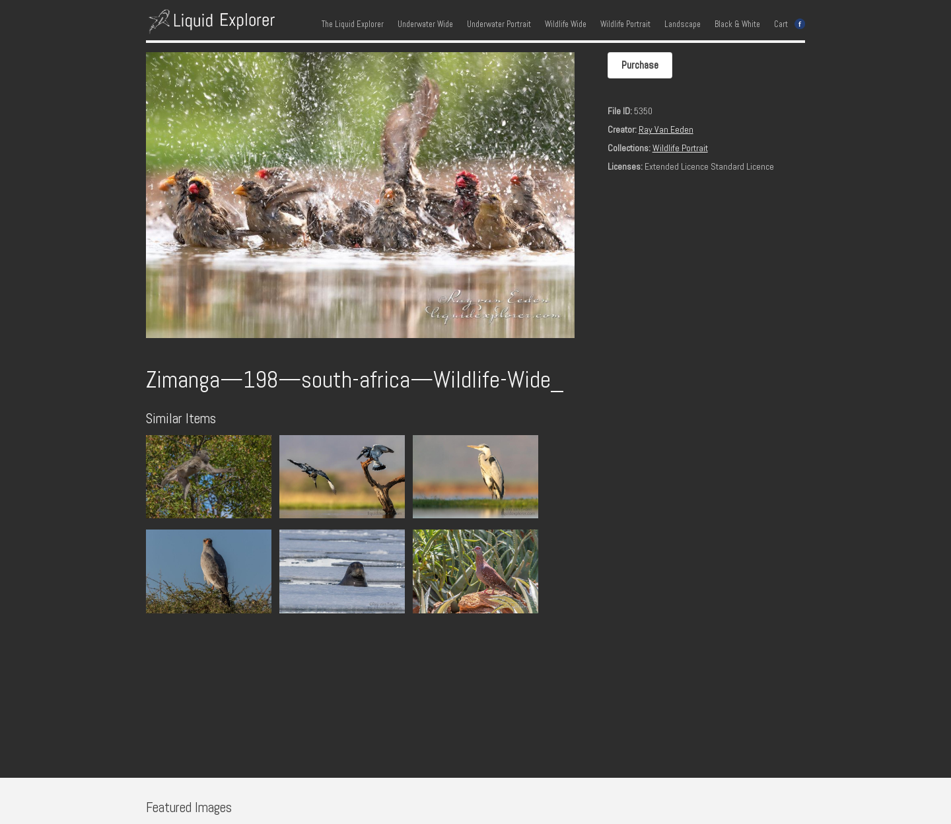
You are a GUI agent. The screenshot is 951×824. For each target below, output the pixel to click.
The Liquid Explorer (353, 24)
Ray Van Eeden (666, 129)
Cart (781, 24)
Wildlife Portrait (625, 24)
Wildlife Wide (565, 24)
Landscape (682, 24)
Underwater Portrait (499, 24)
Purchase (639, 65)
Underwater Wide (425, 24)
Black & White (737, 24)
